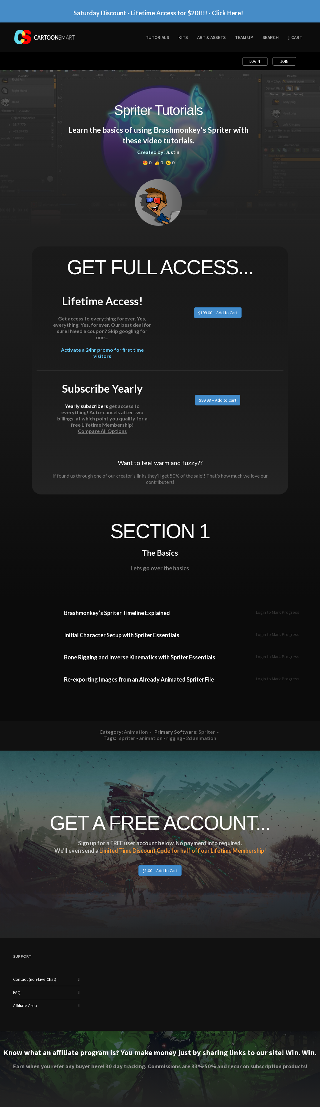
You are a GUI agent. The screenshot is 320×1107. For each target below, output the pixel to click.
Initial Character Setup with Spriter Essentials (121, 635)
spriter (127, 738)
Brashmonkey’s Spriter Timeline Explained (117, 612)
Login (255, 61)
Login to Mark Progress (277, 612)
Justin (172, 152)
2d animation (201, 738)
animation (150, 738)
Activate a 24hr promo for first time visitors (102, 353)
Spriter (206, 732)
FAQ (17, 992)
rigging (174, 738)
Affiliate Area (25, 1005)
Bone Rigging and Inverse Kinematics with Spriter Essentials (139, 657)
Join (284, 61)
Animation (136, 732)
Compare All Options (102, 431)
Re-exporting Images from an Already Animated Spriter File (139, 679)
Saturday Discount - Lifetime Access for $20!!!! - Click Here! (158, 13)
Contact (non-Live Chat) (34, 979)
